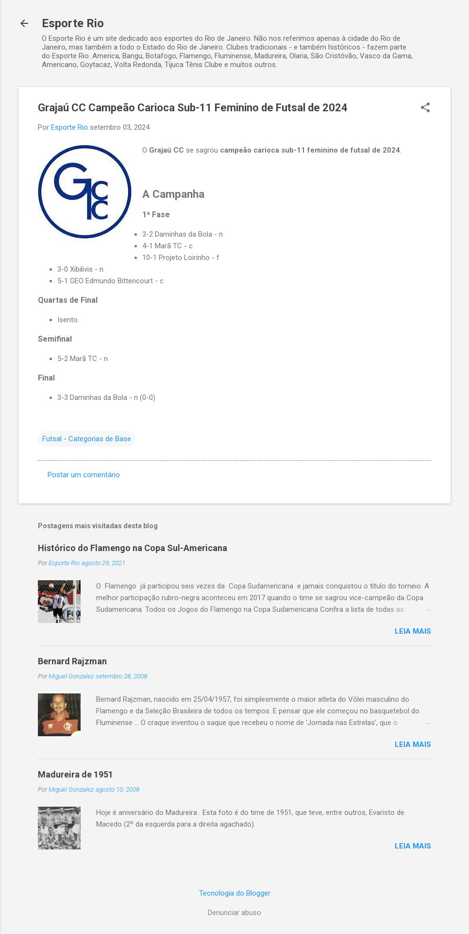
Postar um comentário (84, 474)
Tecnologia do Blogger (234, 893)
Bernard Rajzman (72, 661)
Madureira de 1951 (75, 774)
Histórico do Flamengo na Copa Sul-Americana (132, 548)
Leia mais (413, 631)
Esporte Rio (73, 23)
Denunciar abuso (234, 912)
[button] (425, 108)
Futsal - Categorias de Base (86, 438)
